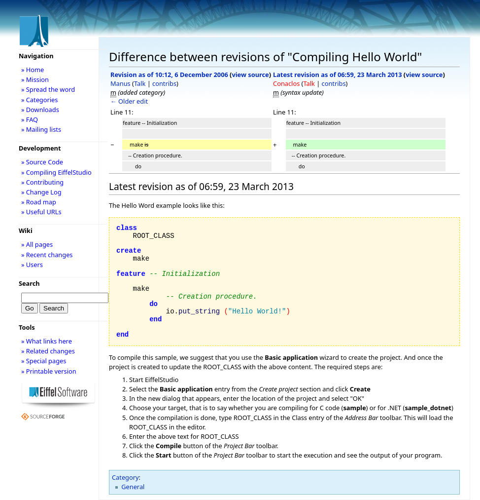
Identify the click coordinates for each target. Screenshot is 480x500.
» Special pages (43, 360)
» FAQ (29, 119)
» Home (32, 69)
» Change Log (41, 192)
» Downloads (40, 109)
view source (250, 74)
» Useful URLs (41, 211)
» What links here (46, 341)
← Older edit (129, 101)
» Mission (35, 79)
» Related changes (48, 350)
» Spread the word (48, 89)
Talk (139, 83)
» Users (32, 264)
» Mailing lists (41, 129)
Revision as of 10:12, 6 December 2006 (169, 74)
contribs (164, 83)
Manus (120, 83)
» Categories (39, 99)
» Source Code (42, 161)
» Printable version (48, 371)
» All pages (37, 244)
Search (29, 283)
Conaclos (286, 83)
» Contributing (42, 182)
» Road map (38, 201)
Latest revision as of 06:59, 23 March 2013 (337, 74)
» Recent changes (47, 254)
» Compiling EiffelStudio (56, 172)
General (132, 486)
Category (125, 477)
